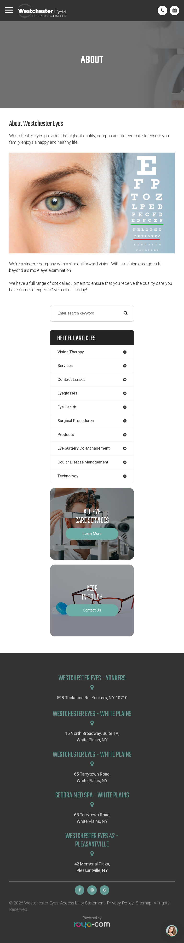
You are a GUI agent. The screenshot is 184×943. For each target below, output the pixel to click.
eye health (67, 407)
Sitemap (143, 913)
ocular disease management (83, 462)
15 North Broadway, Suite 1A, (92, 748)
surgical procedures (76, 420)
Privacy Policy (120, 913)
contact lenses (71, 379)
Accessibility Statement (82, 913)
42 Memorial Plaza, (92, 878)
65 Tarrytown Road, (92, 788)
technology (68, 476)
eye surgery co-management (84, 448)
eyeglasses (67, 393)
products (66, 434)
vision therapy (71, 352)
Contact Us (92, 610)
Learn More (92, 533)
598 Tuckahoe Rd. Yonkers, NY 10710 (92, 708)
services (65, 365)
